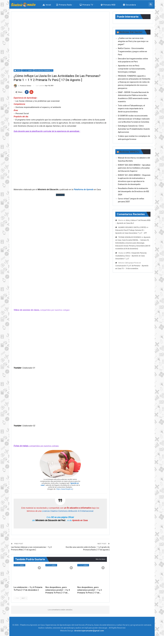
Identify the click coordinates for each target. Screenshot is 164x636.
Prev (17, 598)
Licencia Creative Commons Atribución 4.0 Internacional (67, 511)
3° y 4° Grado (51, 565)
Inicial (47, 5)
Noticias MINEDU (129, 151)
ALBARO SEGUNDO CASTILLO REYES (132, 227)
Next (24, 598)
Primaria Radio (64, 5)
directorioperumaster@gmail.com (89, 631)
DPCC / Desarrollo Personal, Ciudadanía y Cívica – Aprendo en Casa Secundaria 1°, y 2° (131, 256)
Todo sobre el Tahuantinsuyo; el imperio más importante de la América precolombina (131, 109)
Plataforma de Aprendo (83, 189)
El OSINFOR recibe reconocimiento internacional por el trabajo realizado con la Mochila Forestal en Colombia (134, 119)
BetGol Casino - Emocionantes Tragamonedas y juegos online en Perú (132, 51)
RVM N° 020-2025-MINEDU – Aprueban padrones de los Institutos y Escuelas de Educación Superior (134, 168)
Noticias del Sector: (131, 32)
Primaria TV (86, 5)
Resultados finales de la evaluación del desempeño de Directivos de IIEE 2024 (133, 191)
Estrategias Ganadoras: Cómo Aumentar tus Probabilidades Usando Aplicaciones (134, 129)
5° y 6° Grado (19, 565)
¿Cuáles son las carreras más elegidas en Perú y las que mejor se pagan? (133, 41)
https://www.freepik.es (64, 489)
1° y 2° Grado (28, 70)
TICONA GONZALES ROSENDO (129, 237)
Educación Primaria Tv (43, 70)
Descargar (60, 195)
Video (18, 70)
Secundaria (129, 5)
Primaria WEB (108, 5)
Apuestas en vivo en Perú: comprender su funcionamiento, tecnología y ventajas (131, 69)
